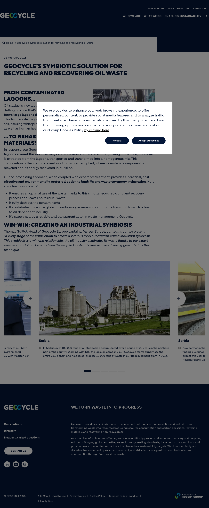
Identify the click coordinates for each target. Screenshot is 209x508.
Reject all (117, 140)
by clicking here (96, 130)
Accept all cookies (148, 140)
